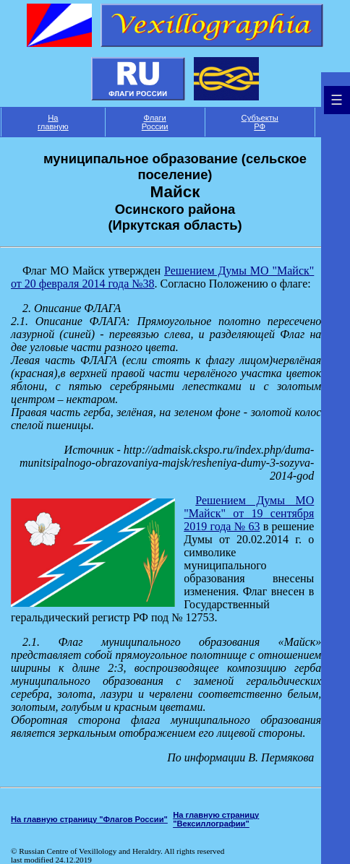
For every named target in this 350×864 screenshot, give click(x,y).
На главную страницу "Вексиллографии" (216, 819)
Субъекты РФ (260, 122)
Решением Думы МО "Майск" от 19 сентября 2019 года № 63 (249, 513)
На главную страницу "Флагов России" (89, 819)
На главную (53, 122)
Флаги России (155, 122)
